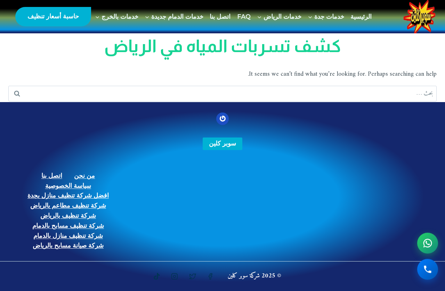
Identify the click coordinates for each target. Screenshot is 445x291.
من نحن (84, 176)
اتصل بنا (220, 16)
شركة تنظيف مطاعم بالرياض (68, 205)
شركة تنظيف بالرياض (68, 215)
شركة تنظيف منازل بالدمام (68, 236)
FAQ (244, 16)
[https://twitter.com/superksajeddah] (193, 276)
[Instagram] (174, 276)
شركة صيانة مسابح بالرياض (68, 245)
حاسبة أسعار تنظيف (53, 16)
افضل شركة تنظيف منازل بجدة (68, 195)
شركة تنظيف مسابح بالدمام (68, 226)
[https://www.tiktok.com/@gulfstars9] (157, 276)
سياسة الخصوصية (68, 186)
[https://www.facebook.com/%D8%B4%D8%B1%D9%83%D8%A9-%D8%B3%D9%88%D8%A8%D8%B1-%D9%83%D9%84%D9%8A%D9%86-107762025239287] (210, 276)
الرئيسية (361, 16)
